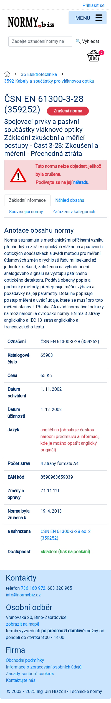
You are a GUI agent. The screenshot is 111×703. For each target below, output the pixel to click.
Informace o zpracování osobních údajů (44, 667)
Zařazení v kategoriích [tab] (73, 211)
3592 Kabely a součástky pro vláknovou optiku (49, 81)
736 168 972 (33, 588)
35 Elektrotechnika (39, 74)
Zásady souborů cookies (30, 673)
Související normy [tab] (26, 211)
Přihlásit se (93, 5)
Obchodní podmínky (25, 660)
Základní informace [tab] (27, 200)
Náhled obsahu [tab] (69, 200)
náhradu (80, 182)
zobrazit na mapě (22, 624)
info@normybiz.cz (23, 595)
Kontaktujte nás (21, 680)
